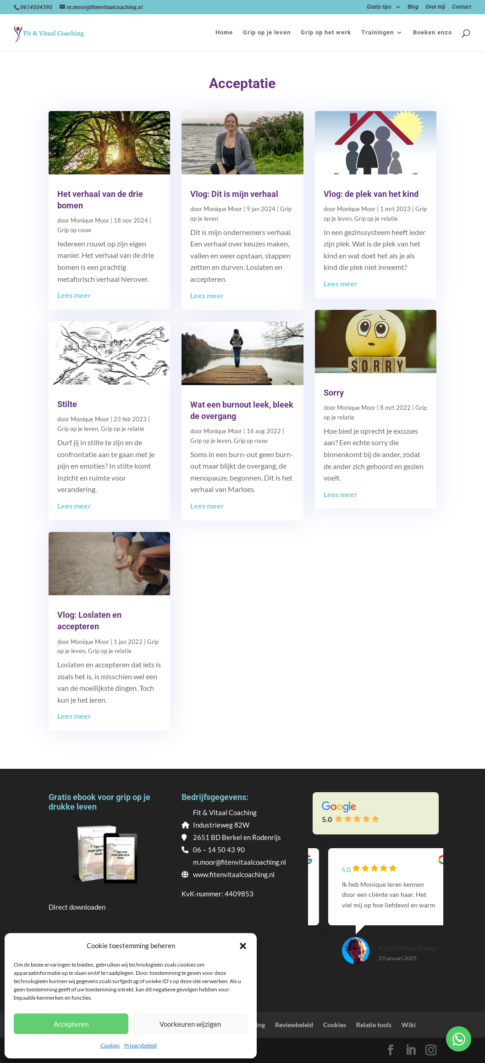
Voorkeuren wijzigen (190, 1024)
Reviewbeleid (294, 1025)
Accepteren (71, 1024)
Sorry (334, 392)
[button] (243, 946)
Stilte (67, 404)
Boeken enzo (432, 32)
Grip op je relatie (122, 428)
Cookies (110, 1045)
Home (224, 32)
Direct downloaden (77, 907)
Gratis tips (379, 7)
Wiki (409, 1025)
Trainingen (377, 32)
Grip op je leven (267, 32)
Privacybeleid (140, 1045)
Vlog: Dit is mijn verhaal (234, 194)
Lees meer (74, 295)
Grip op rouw (74, 230)
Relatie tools (373, 1025)
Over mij (435, 7)
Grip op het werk (326, 32)
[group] (376, 915)
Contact (461, 7)
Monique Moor (90, 220)
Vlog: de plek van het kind (371, 194)
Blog (413, 7)
